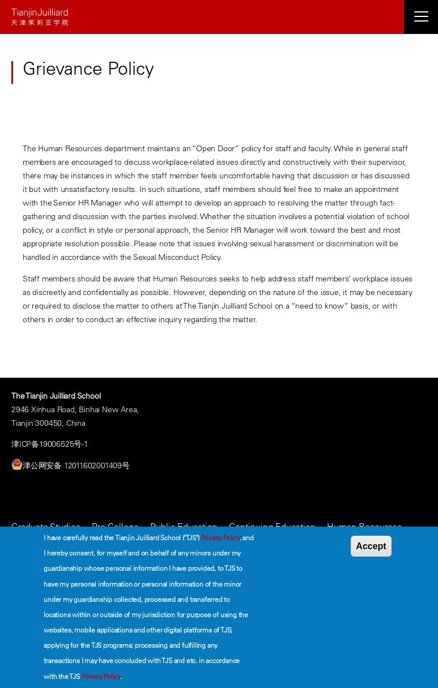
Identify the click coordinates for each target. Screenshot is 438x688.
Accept (371, 546)
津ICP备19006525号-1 (49, 444)
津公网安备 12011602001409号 (76, 465)
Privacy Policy (220, 537)
